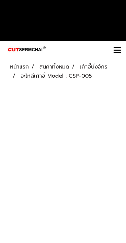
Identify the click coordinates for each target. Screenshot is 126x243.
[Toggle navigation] (117, 50)
